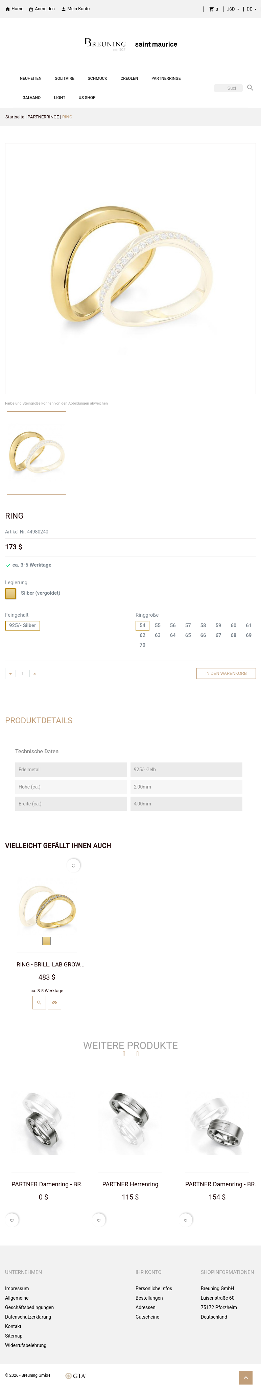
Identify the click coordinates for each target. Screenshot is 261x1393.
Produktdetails (39, 720)
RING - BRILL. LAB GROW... (51, 964)
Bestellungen (149, 1298)
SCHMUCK (97, 78)
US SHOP (87, 97)
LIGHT (60, 97)
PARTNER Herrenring (130, 1183)
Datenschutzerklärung (28, 1317)
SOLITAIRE (64, 78)
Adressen (146, 1307)
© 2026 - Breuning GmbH (27, 1375)
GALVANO (32, 97)
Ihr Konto (149, 1272)
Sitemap (13, 1336)
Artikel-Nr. (15, 531)
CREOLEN (129, 78)
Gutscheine (147, 1317)
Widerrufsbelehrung (25, 1345)
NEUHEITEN (31, 78)
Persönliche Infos (154, 1288)
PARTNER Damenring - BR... (48, 1183)
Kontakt (13, 1326)
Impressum (17, 1288)
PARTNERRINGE (166, 78)
